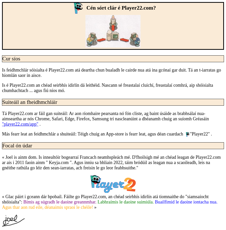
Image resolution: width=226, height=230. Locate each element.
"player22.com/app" (20, 124)
